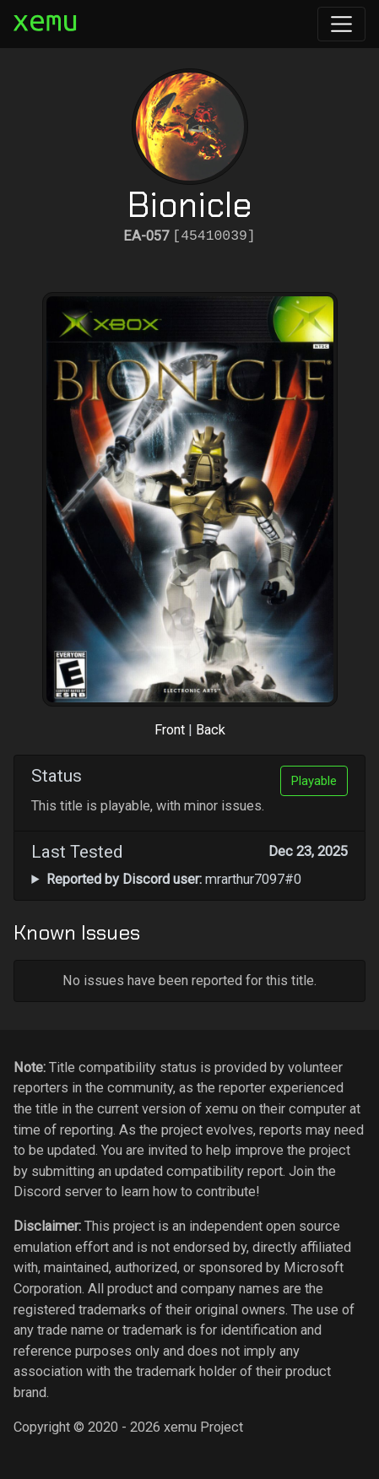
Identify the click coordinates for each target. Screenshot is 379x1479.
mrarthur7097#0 (173, 879)
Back (210, 730)
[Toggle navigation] (341, 24)
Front (169, 730)
